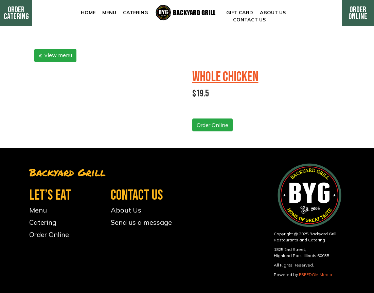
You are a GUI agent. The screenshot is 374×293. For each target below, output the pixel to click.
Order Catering (16, 13)
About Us (273, 13)
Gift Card (239, 13)
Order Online (358, 13)
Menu (109, 13)
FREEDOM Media (315, 274)
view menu (55, 55)
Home (88, 13)
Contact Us (249, 20)
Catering (135, 13)
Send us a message (141, 222)
